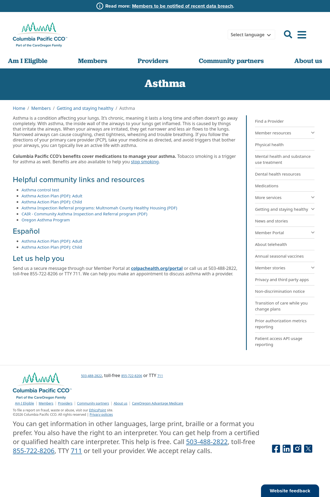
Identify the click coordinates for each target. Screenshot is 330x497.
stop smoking (145, 162)
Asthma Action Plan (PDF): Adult (52, 195)
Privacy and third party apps (282, 279)
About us (308, 60)
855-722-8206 (131, 375)
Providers (153, 60)
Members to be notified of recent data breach (182, 6)
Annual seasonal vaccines (279, 256)
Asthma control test (40, 189)
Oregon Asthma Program (46, 219)
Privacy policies (101, 414)
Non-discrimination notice (280, 291)
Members (92, 60)
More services (268, 197)
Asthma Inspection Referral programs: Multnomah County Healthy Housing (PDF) (99, 207)
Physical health (269, 144)
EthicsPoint (97, 410)
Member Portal (269, 232)
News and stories (271, 221)
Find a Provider (269, 121)
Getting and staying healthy (85, 108)
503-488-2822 (91, 375)
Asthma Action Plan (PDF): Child (52, 201)
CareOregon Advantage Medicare (157, 403)
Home (19, 108)
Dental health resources (278, 174)
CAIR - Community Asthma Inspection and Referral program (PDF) (84, 213)
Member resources (273, 132)
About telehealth (271, 244)
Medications (266, 185)
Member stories (270, 267)
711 (160, 375)
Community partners (231, 60)
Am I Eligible (27, 60)
